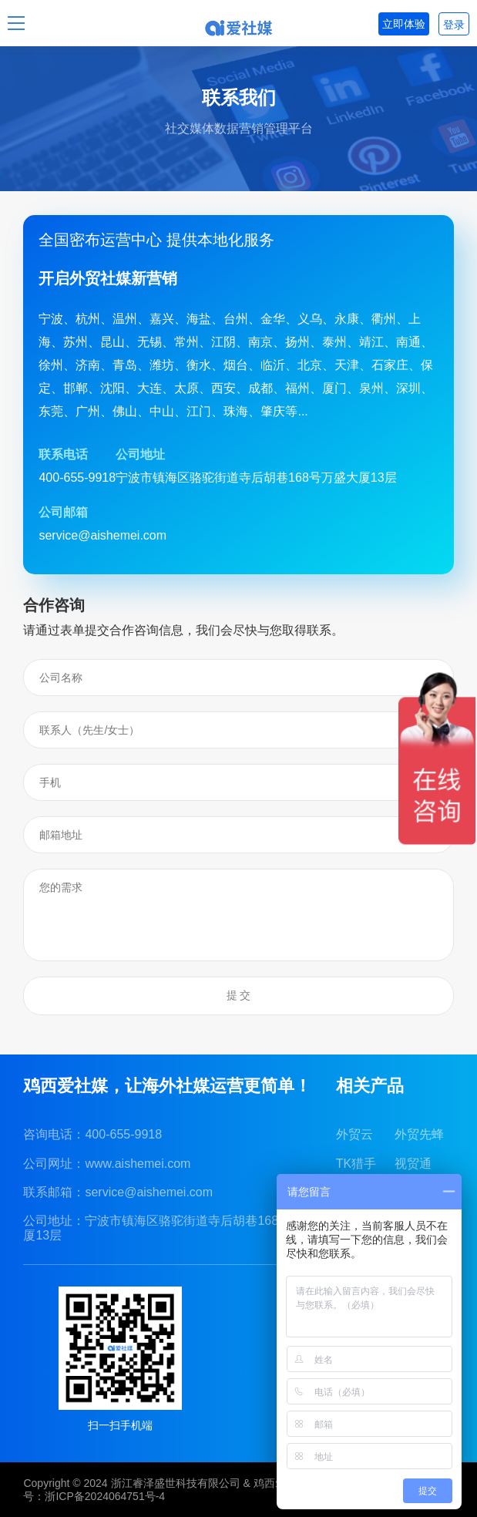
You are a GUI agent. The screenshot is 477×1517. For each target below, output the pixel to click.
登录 (454, 24)
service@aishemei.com (149, 1192)
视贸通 (413, 1163)
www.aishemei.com (137, 1163)
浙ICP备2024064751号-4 (105, 1496)
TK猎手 (356, 1163)
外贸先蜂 (419, 1134)
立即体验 (403, 24)
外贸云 (354, 1134)
